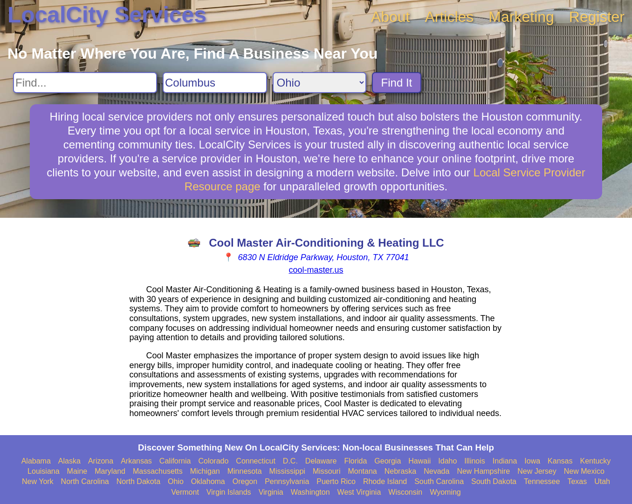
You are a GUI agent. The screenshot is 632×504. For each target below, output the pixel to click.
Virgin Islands (228, 492)
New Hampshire (483, 471)
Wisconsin (405, 492)
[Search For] (85, 82)
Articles (449, 16)
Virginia (271, 492)
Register (597, 16)
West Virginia (359, 492)
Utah (602, 481)
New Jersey (536, 471)
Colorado (213, 461)
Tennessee (542, 481)
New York (38, 481)
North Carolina (85, 481)
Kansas (560, 461)
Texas (577, 481)
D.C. (290, 461)
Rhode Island (385, 481)
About (390, 16)
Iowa (532, 461)
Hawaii (419, 461)
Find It (396, 82)
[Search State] (319, 82)
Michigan (205, 471)
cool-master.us (316, 270)
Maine (77, 471)
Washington (310, 492)
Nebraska (400, 471)
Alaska (69, 461)
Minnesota (244, 471)
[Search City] (215, 82)
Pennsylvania (287, 481)
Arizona (100, 461)
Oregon (245, 481)
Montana (362, 471)
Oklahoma (208, 481)
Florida (355, 461)
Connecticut (255, 461)
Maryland (110, 471)
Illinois (474, 461)
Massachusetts (158, 471)
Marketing (521, 16)
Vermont (185, 492)
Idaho (447, 461)
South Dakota (493, 481)
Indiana (505, 461)
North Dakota (138, 481)
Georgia (387, 461)
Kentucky (595, 461)
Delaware (321, 461)
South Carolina (439, 481)
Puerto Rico (336, 481)
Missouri (327, 471)
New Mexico (584, 471)
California (175, 461)
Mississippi (287, 471)
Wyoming (445, 492)
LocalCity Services (106, 14)
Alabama (36, 461)
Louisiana (43, 471)
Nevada (436, 471)
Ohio (176, 481)
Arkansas (136, 461)
